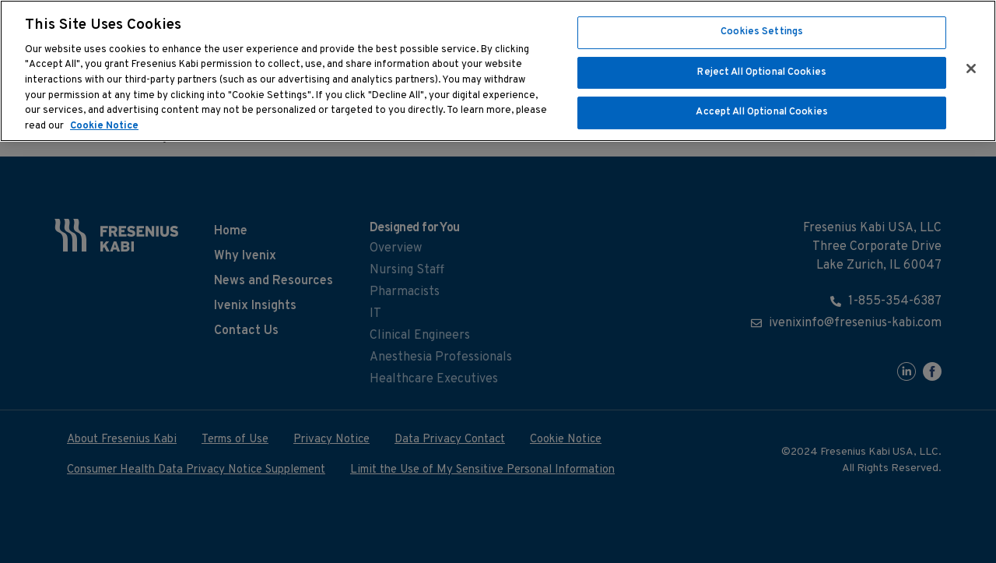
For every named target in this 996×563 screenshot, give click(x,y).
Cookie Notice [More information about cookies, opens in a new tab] (104, 126)
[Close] (971, 68)
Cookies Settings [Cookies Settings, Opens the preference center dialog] (762, 32)
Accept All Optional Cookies (762, 112)
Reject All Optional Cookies (761, 72)
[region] (498, 71)
